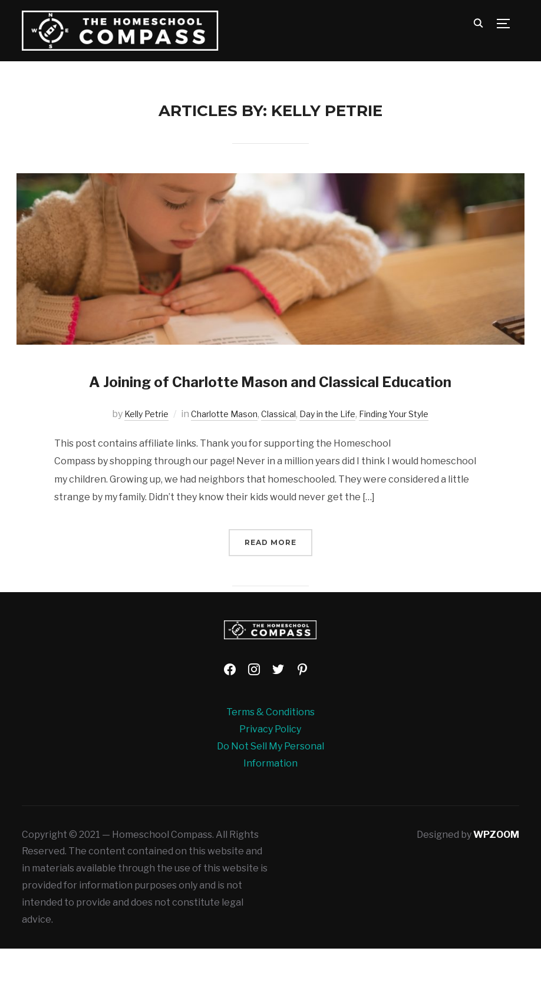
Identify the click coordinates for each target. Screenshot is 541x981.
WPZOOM (496, 866)
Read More (270, 574)
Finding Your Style (408, 446)
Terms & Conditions (270, 744)
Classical (277, 446)
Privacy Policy (270, 761)
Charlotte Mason (216, 446)
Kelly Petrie (130, 446)
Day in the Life (332, 446)
